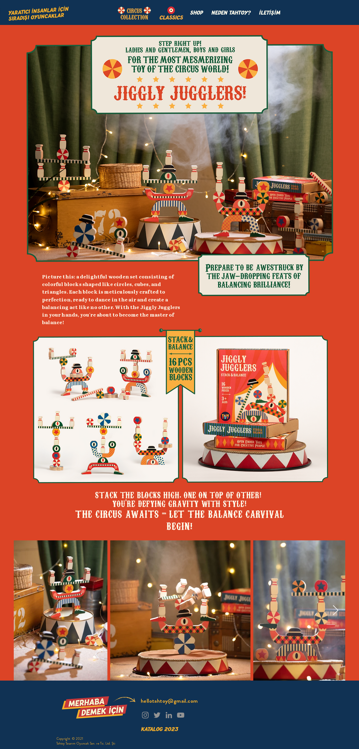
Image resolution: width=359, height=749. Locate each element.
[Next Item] (335, 610)
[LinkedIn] (168, 715)
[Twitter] (157, 715)
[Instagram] (145, 715)
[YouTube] (180, 715)
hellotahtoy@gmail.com (169, 701)
